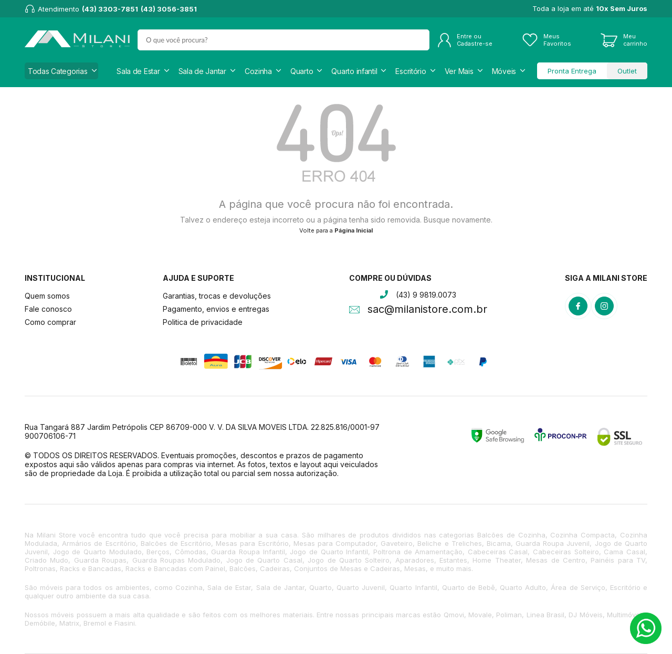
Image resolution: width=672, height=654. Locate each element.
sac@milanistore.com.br (427, 310)
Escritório (410, 71)
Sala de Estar (138, 71)
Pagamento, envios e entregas (216, 308)
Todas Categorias (58, 71)
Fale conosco (48, 308)
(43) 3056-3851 (169, 9)
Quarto (301, 71)
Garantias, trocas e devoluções (217, 295)
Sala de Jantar (202, 71)
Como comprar (50, 322)
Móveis (504, 71)
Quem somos (47, 295)
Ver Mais (459, 71)
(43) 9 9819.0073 (426, 294)
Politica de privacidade (203, 322)
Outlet (627, 71)
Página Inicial (353, 230)
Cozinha (258, 71)
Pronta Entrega (572, 71)
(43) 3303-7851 (110, 9)
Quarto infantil (354, 71)
